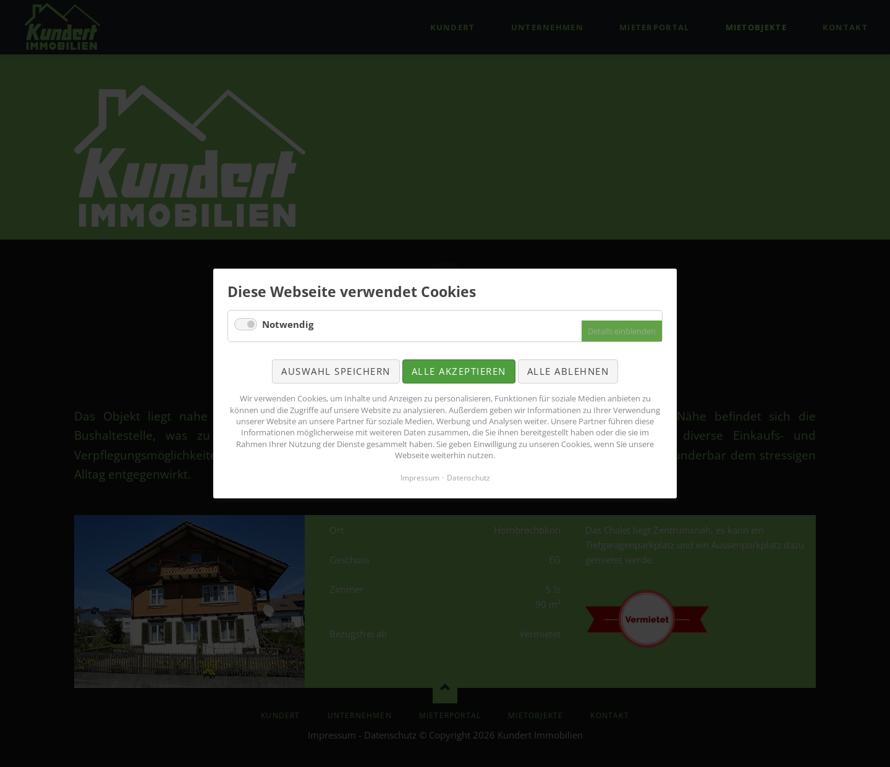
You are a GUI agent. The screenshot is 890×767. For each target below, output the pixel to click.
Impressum (419, 477)
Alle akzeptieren (459, 371)
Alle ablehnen (568, 371)
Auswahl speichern (336, 371)
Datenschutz (468, 477)
